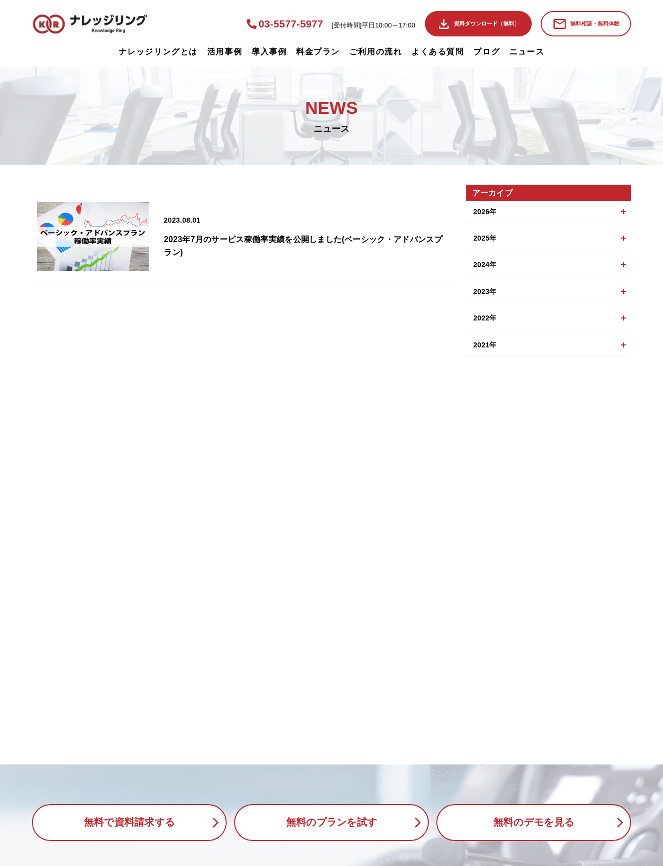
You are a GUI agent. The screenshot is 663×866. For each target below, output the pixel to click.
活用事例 (224, 51)
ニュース (526, 51)
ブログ (486, 51)
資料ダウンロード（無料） (487, 23)
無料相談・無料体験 (595, 23)
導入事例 (269, 51)
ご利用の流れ (375, 51)
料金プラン (318, 51)
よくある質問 (437, 51)
